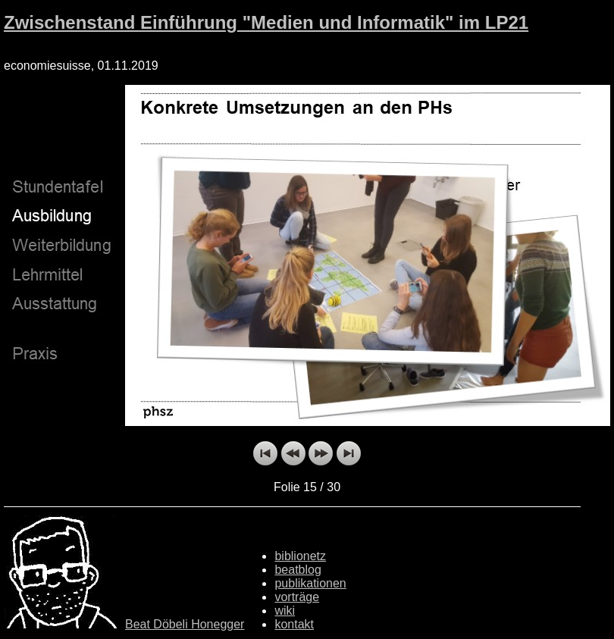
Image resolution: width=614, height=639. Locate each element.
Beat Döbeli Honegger (184, 624)
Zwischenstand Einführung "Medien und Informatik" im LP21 (266, 22)
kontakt (294, 624)
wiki (284, 610)
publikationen (310, 583)
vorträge (296, 596)
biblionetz (300, 556)
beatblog (297, 569)
